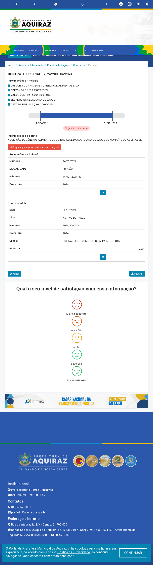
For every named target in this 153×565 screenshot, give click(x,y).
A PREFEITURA (19, 50)
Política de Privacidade (73, 552)
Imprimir (137, 273)
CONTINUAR (133, 553)
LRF (77, 50)
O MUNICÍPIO (35, 50)
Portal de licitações (58, 65)
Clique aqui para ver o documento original (34, 147)
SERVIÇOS (66, 50)
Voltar (14, 273)
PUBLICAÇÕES (98, 50)
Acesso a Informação (31, 65)
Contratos (79, 65)
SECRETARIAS (51, 50)
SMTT (85, 50)
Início (11, 65)
